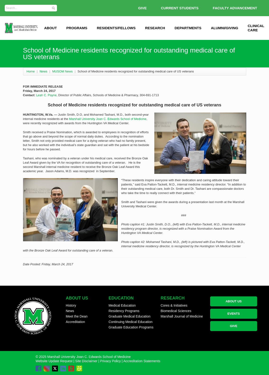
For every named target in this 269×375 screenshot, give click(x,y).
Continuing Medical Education (130, 322)
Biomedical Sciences (175, 311)
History (71, 305)
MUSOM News (62, 71)
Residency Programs (124, 311)
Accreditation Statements (141, 361)
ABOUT (50, 28)
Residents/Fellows (116, 28)
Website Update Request (54, 361)
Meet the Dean (77, 316)
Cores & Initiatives (173, 305)
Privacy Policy (110, 361)
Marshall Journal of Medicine (181, 316)
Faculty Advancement (235, 8)
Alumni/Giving (224, 28)
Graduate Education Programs (131, 327)
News (43, 71)
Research (155, 28)
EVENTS (233, 313)
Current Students (179, 8)
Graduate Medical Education (130, 316)
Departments (188, 28)
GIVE (142, 8)
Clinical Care (256, 28)
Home (31, 71)
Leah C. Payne (46, 95)
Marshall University (82, 119)
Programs (76, 28)
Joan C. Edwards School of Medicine (121, 119)
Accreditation (75, 322)
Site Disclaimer (86, 361)
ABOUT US (234, 301)
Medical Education (122, 305)
